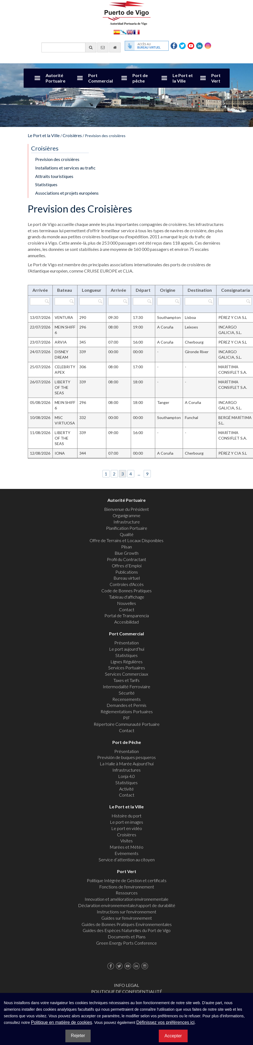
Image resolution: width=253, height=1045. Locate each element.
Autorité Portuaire (55, 78)
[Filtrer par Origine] (168, 301)
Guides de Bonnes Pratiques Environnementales (127, 924)
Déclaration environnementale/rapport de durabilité (126, 905)
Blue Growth (126, 553)
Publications (126, 571)
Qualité (127, 534)
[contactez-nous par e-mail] (103, 47)
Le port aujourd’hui (126, 649)
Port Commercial (100, 78)
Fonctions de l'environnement (126, 886)
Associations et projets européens (67, 193)
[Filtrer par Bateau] (65, 301)
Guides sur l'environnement (126, 918)
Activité (126, 788)
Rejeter (78, 1035)
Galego (123, 31)
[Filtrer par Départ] (142, 301)
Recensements (126, 699)
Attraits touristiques (54, 176)
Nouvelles (126, 603)
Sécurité (127, 692)
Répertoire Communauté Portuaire (127, 724)
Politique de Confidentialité (126, 991)
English (130, 31)
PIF (126, 717)
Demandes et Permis (126, 705)
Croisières (72, 135)
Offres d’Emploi (126, 565)
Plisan (126, 546)
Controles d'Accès (127, 584)
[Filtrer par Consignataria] (234, 301)
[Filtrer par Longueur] (91, 301)
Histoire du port (126, 815)
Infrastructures (126, 769)
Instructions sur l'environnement (126, 911)
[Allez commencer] (115, 47)
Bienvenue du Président (126, 509)
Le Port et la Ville (183, 78)
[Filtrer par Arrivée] (40, 301)
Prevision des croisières (57, 159)
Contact (126, 609)
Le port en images (126, 822)
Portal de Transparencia (126, 615)
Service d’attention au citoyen (127, 859)
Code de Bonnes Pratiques (126, 590)
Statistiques (46, 184)
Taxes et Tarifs (126, 680)
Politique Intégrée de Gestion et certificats (126, 880)
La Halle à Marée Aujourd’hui (127, 763)
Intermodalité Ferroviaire (126, 686)
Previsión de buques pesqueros (126, 757)
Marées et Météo (126, 846)
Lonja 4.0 (126, 776)
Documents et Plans (127, 936)
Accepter (173, 1035)
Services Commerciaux (126, 673)
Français (136, 31)
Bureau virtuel (126, 577)
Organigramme (126, 515)
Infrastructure (126, 521)
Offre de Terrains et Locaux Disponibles (126, 540)
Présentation (126, 642)
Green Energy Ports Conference (126, 942)
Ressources (127, 892)
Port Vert (216, 78)
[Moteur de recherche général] (68, 47)
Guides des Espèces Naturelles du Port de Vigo (127, 930)
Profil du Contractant (126, 559)
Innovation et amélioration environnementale (126, 899)
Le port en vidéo (126, 828)
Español (116, 31)
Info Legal (126, 985)
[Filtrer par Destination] (199, 301)
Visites (126, 840)
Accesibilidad (126, 621)
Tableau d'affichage (126, 596)
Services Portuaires (126, 667)
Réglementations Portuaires (127, 711)
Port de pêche (140, 78)
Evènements (126, 853)
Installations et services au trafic (65, 167)
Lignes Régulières (126, 661)
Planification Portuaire (126, 528)
